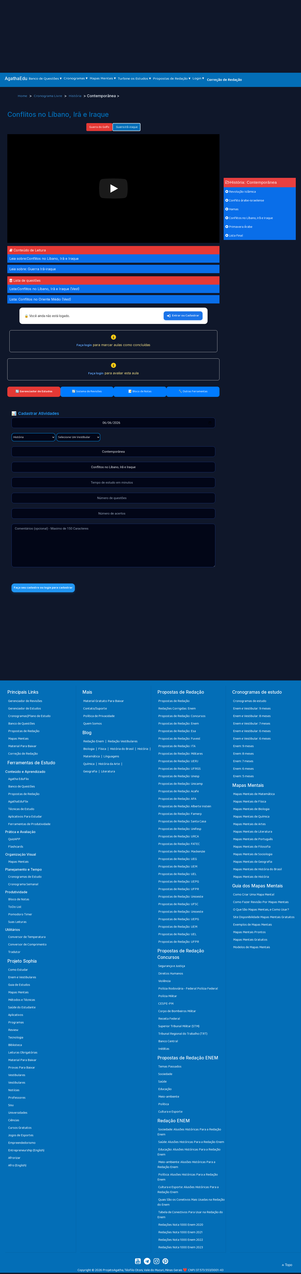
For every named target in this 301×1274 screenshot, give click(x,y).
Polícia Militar (167, 997)
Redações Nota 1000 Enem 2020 (180, 1226)
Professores (17, 1099)
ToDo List (15, 908)
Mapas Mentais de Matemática (254, 795)
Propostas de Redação (24, 732)
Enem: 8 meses (243, 754)
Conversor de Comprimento (27, 945)
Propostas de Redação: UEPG (178, 882)
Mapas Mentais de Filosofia (251, 848)
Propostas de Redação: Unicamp (180, 784)
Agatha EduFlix (18, 780)
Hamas (232, 209)
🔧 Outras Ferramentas (193, 391)
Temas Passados (169, 1067)
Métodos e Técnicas (21, 1001)
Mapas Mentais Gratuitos (250, 941)
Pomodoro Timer (20, 915)
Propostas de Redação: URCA (178, 837)
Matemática (91, 757)
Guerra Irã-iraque (126, 127)
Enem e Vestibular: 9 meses (252, 709)
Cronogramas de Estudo (25, 878)
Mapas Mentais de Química (251, 817)
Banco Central (168, 1042)
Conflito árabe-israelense (244, 200)
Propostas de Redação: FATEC (179, 845)
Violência (164, 982)
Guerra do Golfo (99, 127)
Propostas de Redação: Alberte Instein (184, 807)
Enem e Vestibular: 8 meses (252, 717)
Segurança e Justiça (171, 967)
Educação (165, 1090)
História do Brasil (122, 750)
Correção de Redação (224, 80)
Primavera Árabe (238, 226)
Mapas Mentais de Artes (249, 825)
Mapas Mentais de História (251, 878)
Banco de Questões (21, 724)
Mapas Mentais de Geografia (252, 863)
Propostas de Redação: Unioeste (180, 897)
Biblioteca (15, 1046)
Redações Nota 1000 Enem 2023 (180, 1248)
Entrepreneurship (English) (26, 1151)
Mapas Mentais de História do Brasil (257, 870)
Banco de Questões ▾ (45, 79)
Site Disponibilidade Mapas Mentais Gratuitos (264, 918)
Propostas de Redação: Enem (178, 724)
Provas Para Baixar (21, 1068)
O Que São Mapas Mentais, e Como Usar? (261, 910)
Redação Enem (93, 742)
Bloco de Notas (18, 900)
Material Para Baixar (22, 747)
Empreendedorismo (22, 1144)
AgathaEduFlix (18, 802)
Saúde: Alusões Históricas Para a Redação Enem (191, 1143)
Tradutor (14, 953)
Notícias (13, 1091)
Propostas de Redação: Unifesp (179, 830)
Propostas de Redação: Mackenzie (181, 852)
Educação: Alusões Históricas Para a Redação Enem (189, 1153)
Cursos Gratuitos (20, 1129)
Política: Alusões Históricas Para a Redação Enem (187, 1178)
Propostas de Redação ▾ (171, 79)
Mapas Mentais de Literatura (252, 833)
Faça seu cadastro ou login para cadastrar (47, 588)
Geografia (90, 772)
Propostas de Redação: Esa (177, 732)
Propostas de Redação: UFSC (178, 905)
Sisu (11, 1106)
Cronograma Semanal (23, 885)
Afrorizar (14, 1159)
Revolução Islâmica (240, 191)
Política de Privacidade (99, 717)
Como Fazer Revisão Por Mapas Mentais (261, 903)
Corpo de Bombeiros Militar (177, 1012)
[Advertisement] (150, 31)
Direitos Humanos (170, 974)
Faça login (84, 345)
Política (163, 1105)
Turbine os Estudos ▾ (134, 79)
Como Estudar (18, 971)
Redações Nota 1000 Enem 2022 (180, 1241)
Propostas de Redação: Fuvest (179, 739)
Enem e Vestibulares (22, 978)
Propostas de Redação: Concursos (181, 717)
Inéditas (163, 1050)
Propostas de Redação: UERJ (178, 762)
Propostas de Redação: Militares (180, 754)
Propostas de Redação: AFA (177, 800)
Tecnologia (15, 1038)
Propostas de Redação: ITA (176, 747)
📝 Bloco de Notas (140, 391)
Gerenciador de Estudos (24, 709)
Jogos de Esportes (20, 1136)
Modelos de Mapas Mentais (251, 948)
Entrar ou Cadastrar (183, 315)
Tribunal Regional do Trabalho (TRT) (182, 1035)
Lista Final (234, 235)
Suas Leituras (17, 923)
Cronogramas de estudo (249, 702)
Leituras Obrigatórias (22, 1053)
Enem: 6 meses (243, 769)
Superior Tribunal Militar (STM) (178, 1027)
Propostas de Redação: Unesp (178, 777)
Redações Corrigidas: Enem (177, 709)
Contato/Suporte (95, 709)
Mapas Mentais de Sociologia (252, 855)
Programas (16, 1023)
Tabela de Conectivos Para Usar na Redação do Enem (190, 1216)
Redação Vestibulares (123, 742)
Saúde (162, 1082)
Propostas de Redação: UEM (177, 867)
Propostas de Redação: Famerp (180, 815)
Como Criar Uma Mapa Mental (253, 895)
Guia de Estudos (19, 986)
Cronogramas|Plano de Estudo (29, 717)
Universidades (17, 1114)
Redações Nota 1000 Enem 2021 (180, 1233)
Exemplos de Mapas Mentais (252, 926)
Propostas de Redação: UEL (177, 875)
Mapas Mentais (18, 739)
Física (102, 750)
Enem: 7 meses (243, 762)
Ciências (13, 1121)
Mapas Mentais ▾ (103, 78)
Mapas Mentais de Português (253, 840)
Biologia (89, 750)
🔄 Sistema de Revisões (87, 391)
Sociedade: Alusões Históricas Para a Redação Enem (189, 1133)
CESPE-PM (165, 1005)
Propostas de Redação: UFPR (178, 890)
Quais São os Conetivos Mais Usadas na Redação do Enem (191, 1203)
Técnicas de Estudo (21, 810)
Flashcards (15, 848)
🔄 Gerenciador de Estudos (33, 391)
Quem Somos (92, 724)
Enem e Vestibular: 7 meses (251, 724)
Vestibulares (16, 1076)
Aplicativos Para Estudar (25, 817)
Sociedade (165, 1075)
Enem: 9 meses (243, 747)
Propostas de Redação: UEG (177, 860)
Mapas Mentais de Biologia (251, 810)
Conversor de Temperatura (27, 938)
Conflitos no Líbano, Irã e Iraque (249, 218)
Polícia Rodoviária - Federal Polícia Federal (188, 989)
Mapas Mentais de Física (249, 802)
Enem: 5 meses (243, 777)
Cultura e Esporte (170, 1113)
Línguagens (111, 757)
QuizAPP (14, 840)
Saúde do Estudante (22, 1008)
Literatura (108, 772)
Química (89, 765)
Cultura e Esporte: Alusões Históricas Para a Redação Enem (188, 1191)
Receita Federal (169, 1020)
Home (23, 96)
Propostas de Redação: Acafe (178, 792)
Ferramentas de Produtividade (29, 825)
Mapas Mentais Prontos (249, 933)
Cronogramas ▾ (76, 78)
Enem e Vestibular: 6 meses (252, 732)
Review (13, 1031)
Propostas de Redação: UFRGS (179, 769)
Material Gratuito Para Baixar (103, 702)
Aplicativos (15, 1016)
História (75, 96)
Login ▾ (198, 78)
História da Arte (109, 765)
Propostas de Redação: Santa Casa (182, 822)
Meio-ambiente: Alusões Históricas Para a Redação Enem (186, 1166)
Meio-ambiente (168, 1098)
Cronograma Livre (48, 96)
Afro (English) (17, 1166)
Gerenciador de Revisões (25, 702)
